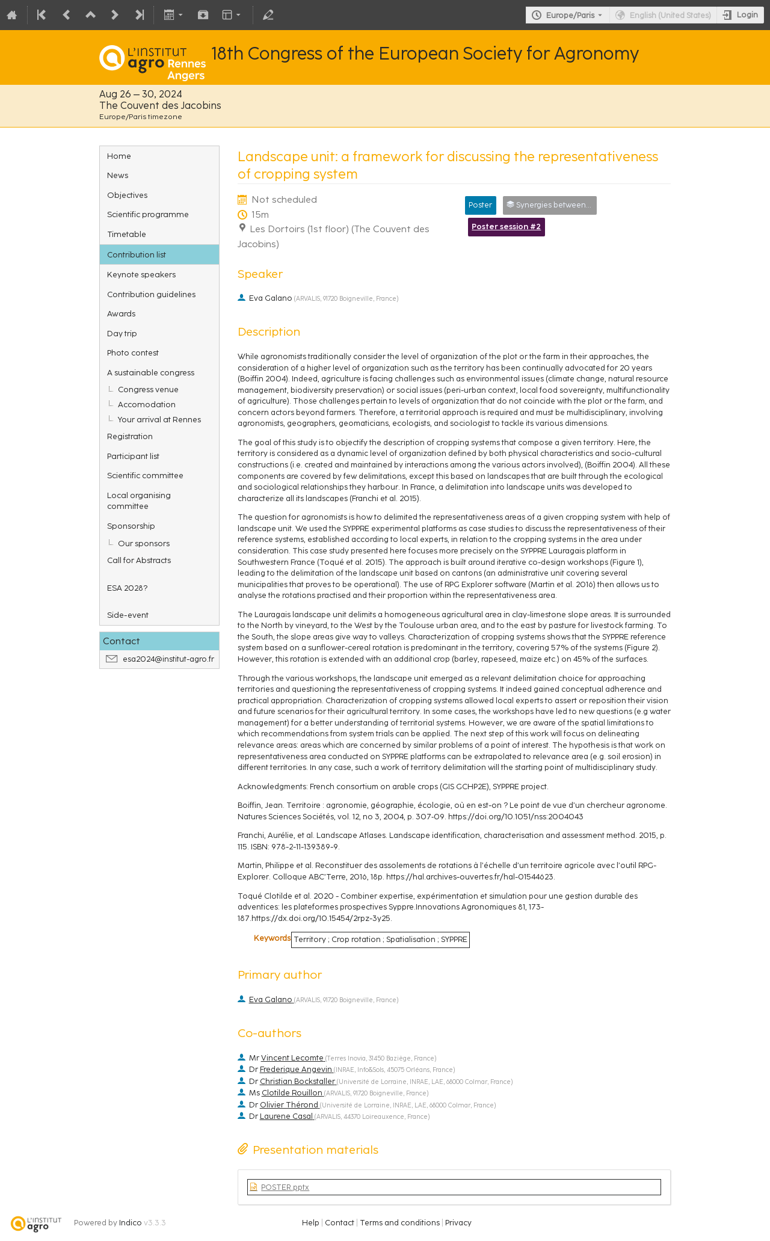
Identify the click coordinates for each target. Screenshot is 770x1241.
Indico (130, 1222)
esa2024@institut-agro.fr (168, 659)
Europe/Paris (570, 15)
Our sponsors (144, 543)
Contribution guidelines (151, 294)
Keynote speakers (141, 274)
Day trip (122, 333)
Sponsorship (131, 526)
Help (310, 1222)
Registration (130, 436)
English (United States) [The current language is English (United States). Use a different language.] (670, 15)
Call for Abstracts (139, 560)
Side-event (128, 615)
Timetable (126, 234)
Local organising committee (139, 500)
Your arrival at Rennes (159, 419)
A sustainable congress (150, 372)
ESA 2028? (127, 588)
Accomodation (147, 404)
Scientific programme (148, 214)
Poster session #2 (506, 226)
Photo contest (133, 352)
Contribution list (136, 254)
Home (119, 156)
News (117, 175)
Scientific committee (145, 475)
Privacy (458, 1222)
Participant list (133, 456)
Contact (339, 1222)
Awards (121, 313)
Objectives (127, 195)
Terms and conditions (400, 1222)
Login (747, 14)
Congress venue (148, 389)
